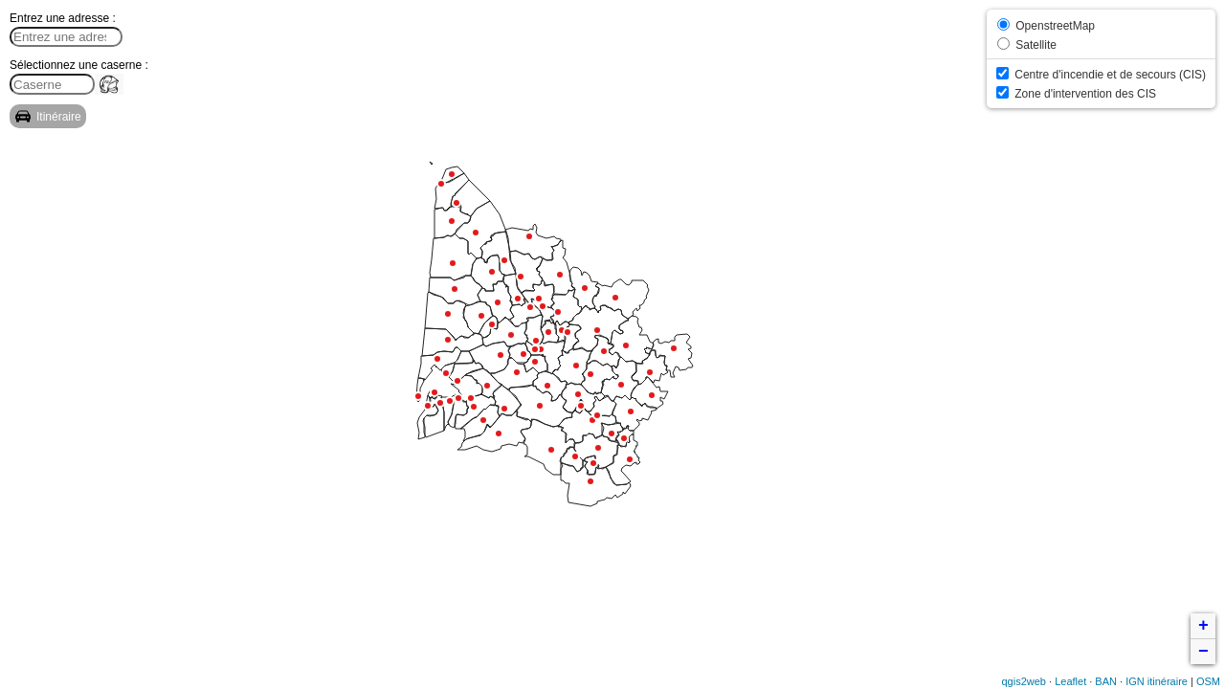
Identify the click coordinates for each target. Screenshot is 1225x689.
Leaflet (1070, 681)
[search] (52, 84)
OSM (1208, 681)
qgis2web (1024, 681)
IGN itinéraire (1156, 681)
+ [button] (1203, 625)
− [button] (1203, 651)
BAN (1106, 681)
